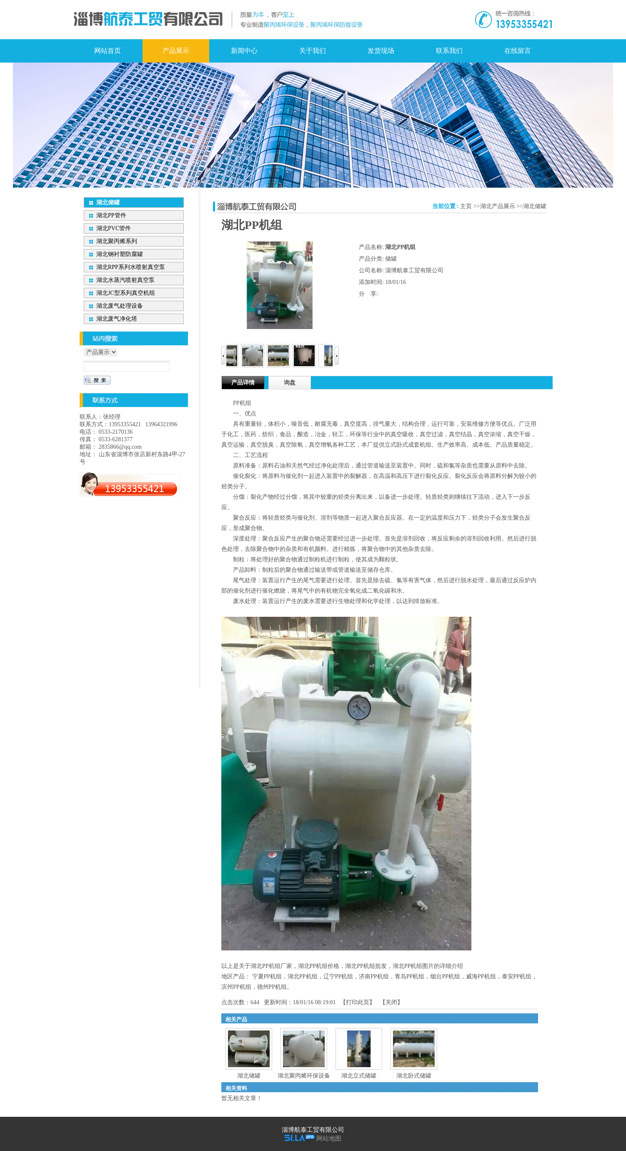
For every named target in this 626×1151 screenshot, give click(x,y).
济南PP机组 (374, 976)
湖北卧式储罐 (413, 1076)
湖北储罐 (534, 206)
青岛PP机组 (410, 976)
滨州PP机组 (236, 987)
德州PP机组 (272, 987)
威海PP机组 (481, 976)
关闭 (391, 1002)
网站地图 (328, 1138)
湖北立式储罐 (358, 1076)
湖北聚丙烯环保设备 (304, 1076)
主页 (466, 206)
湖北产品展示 (497, 206)
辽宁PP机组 (338, 976)
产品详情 (243, 382)
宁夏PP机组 (267, 976)
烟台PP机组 (445, 976)
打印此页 (357, 1002)
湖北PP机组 (303, 976)
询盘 (289, 382)
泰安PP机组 (517, 976)
